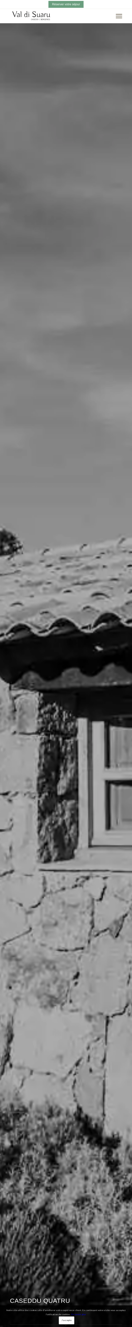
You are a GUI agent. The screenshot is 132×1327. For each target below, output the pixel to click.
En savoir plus (78, 1314)
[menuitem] (117, 16)
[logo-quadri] (55, 16)
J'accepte (67, 1320)
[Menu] (117, 16)
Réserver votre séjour (66, 4)
